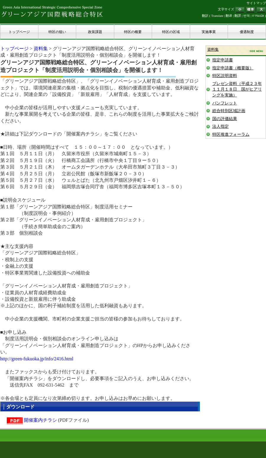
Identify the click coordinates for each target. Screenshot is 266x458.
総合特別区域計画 (228, 111)
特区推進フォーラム (230, 134)
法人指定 (220, 126)
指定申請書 (222, 60)
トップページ (19, 32)
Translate (217, 15)
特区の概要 (133, 32)
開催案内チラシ (40, 420)
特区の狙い (57, 32)
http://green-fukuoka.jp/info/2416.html (37, 358)
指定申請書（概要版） (233, 68)
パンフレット (224, 103)
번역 (246, 15)
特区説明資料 (224, 75)
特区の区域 (171, 32)
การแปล (258, 15)
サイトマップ (256, 3)
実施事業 (209, 32)
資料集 (41, 48)
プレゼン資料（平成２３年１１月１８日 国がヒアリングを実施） (237, 89)
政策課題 (95, 32)
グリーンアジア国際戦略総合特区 (52, 11)
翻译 (229, 15)
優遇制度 (247, 32)
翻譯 (237, 15)
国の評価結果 (224, 119)
